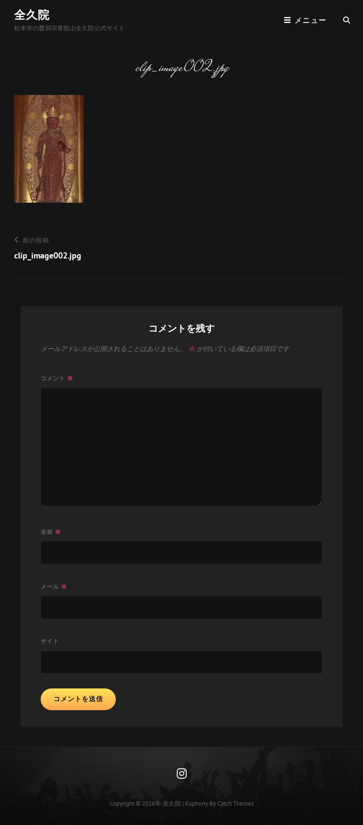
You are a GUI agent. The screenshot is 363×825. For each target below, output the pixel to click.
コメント (57, 378)
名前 (51, 531)
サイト (50, 641)
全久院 (32, 15)
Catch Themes (235, 803)
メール (54, 586)
